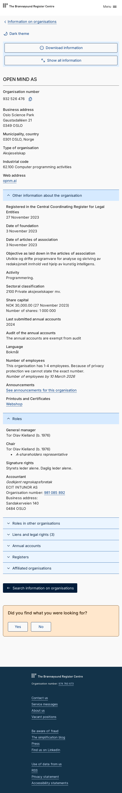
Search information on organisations (40, 588)
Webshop (14, 404)
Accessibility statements (50, 783)
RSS (35, 770)
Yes (18, 627)
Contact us (40, 698)
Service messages (45, 704)
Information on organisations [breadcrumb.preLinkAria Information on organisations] (32, 21)
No (41, 627)
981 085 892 (54, 493)
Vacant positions (44, 717)
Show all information (61, 60)
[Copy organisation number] (30, 99)
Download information (61, 47)
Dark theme (16, 33)
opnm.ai (10, 181)
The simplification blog (48, 737)
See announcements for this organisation (41, 390)
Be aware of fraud (45, 731)
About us (38, 710)
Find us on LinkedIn (46, 750)
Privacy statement (45, 777)
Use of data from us (47, 764)
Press (36, 744)
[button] (110, 7)
